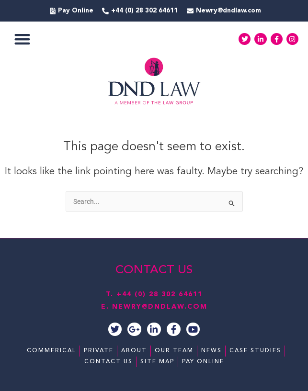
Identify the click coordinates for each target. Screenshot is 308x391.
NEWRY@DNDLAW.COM (159, 306)
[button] (22, 39)
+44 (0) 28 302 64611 (159, 294)
